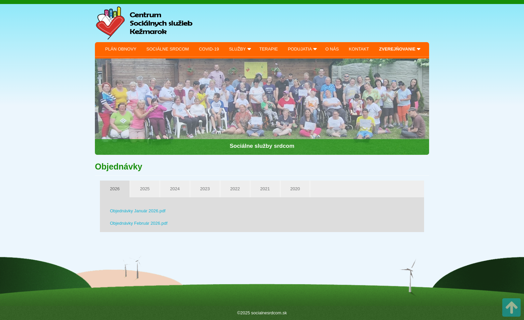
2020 (295, 188)
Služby (237, 48)
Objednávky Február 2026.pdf (138, 223)
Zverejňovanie (397, 48)
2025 (145, 188)
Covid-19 (209, 48)
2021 (265, 188)
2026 (115, 188)
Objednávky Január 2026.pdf (137, 210)
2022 (235, 188)
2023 (205, 188)
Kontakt (359, 48)
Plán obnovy (120, 48)
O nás (332, 48)
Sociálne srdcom (167, 48)
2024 (175, 188)
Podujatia (300, 48)
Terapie (268, 48)
